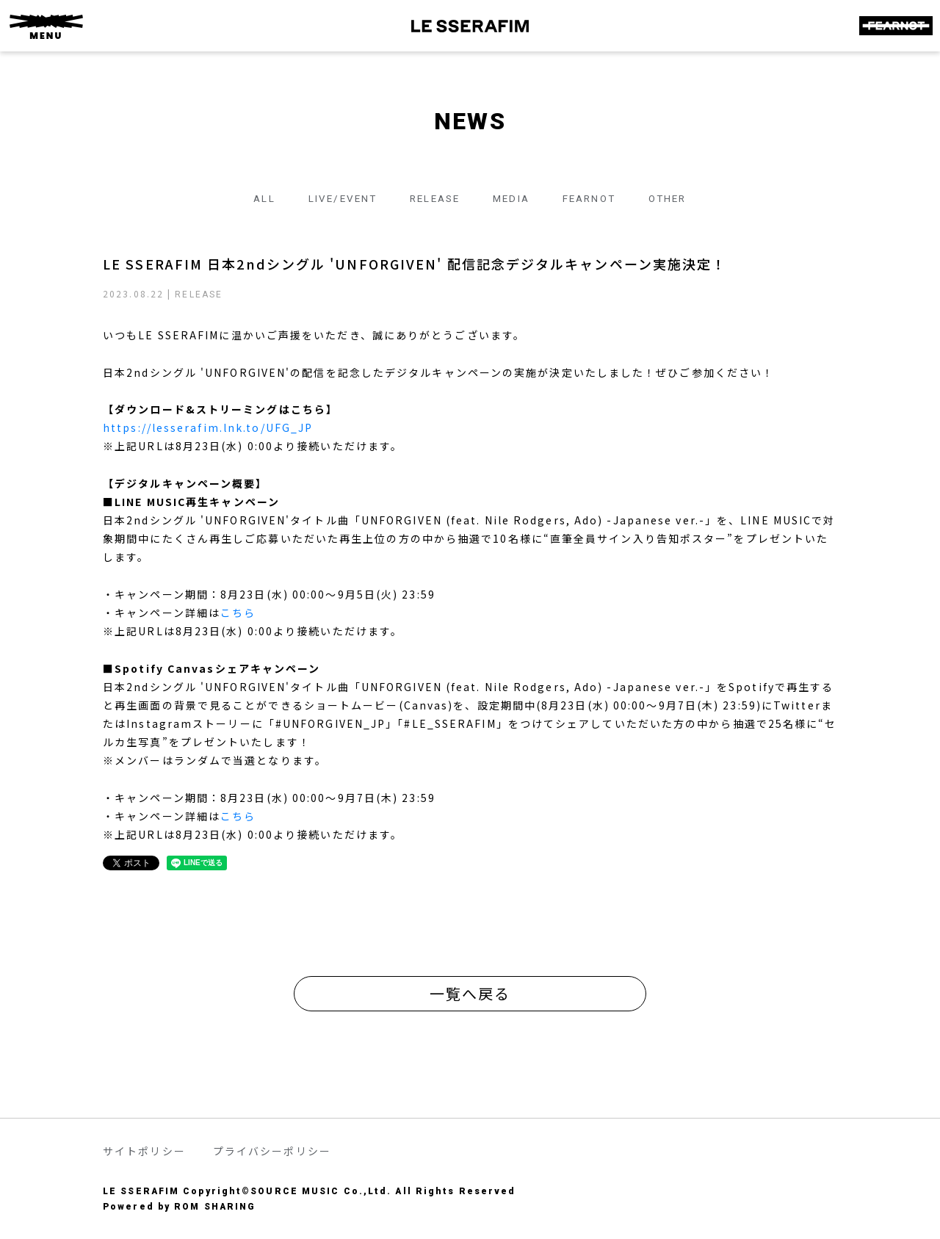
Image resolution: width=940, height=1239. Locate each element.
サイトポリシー (144, 1151)
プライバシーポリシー (272, 1151)
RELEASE (432, 198)
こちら (238, 612)
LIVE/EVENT (334, 198)
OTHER (677, 198)
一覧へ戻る (470, 993)
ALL (253, 198)
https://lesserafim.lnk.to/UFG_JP (208, 427)
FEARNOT (594, 198)
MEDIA (513, 198)
